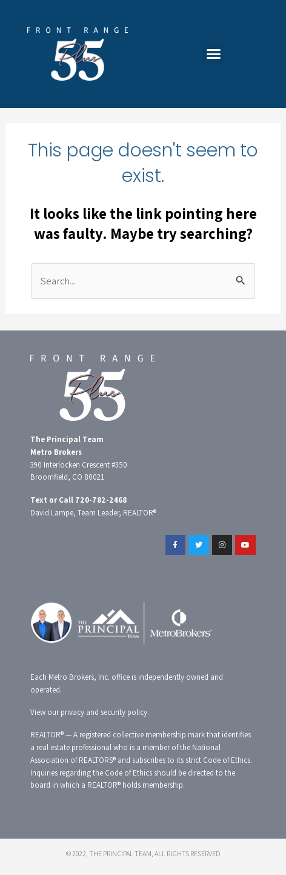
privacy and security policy (104, 712)
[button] (213, 53)
